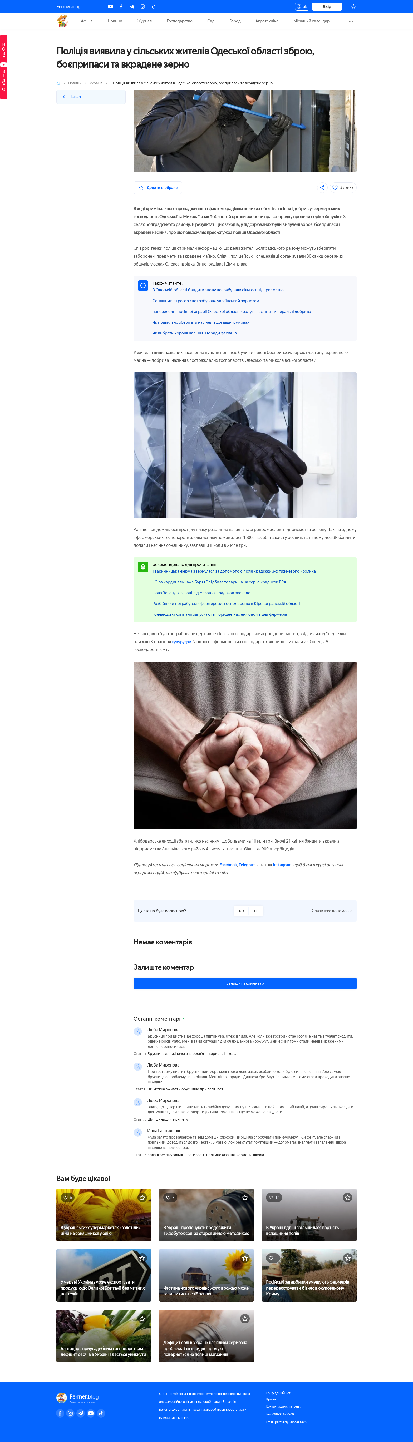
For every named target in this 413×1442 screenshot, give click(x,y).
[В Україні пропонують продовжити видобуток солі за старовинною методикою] (206, 1214)
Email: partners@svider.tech (286, 1422)
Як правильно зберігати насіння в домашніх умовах (203, 322)
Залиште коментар (164, 967)
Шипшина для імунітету (168, 1120)
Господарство (180, 21)
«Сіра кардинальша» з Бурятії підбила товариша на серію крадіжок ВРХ (223, 581)
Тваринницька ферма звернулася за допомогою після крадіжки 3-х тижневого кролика (238, 571)
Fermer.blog (62, 21)
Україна (96, 83)
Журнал (144, 21)
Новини (115, 21)
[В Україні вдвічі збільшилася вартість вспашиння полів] (309, 1214)
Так (241, 911)
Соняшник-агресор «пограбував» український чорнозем (208, 300)
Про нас (271, 1399)
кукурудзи (182, 641)
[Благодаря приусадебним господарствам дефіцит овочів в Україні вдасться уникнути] (103, 1335)
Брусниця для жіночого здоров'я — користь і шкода (192, 1054)
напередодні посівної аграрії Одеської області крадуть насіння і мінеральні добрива (236, 311)
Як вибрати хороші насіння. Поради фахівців (197, 333)
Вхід (327, 6)
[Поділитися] (322, 187)
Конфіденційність (279, 1393)
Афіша (87, 21)
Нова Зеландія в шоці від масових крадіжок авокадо (204, 592)
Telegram (249, 864)
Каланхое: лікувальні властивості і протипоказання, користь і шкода (206, 1155)
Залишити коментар (245, 983)
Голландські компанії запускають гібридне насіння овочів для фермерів (224, 614)
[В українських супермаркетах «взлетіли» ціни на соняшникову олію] (103, 1214)
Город (235, 21)
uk (302, 7)
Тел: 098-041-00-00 (280, 1414)
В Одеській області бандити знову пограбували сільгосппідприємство (223, 289)
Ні (255, 911)
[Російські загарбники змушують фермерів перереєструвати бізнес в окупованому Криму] (309, 1275)
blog (68, 6)
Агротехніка (266, 21)
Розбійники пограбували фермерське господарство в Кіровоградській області (231, 603)
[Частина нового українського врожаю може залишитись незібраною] (206, 1275)
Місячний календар (311, 21)
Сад (210, 21)
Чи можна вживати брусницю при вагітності (186, 1089)
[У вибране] (158, 187)
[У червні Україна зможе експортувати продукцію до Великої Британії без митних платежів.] (103, 1275)
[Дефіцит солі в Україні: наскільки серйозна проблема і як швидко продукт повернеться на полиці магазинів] (206, 1335)
